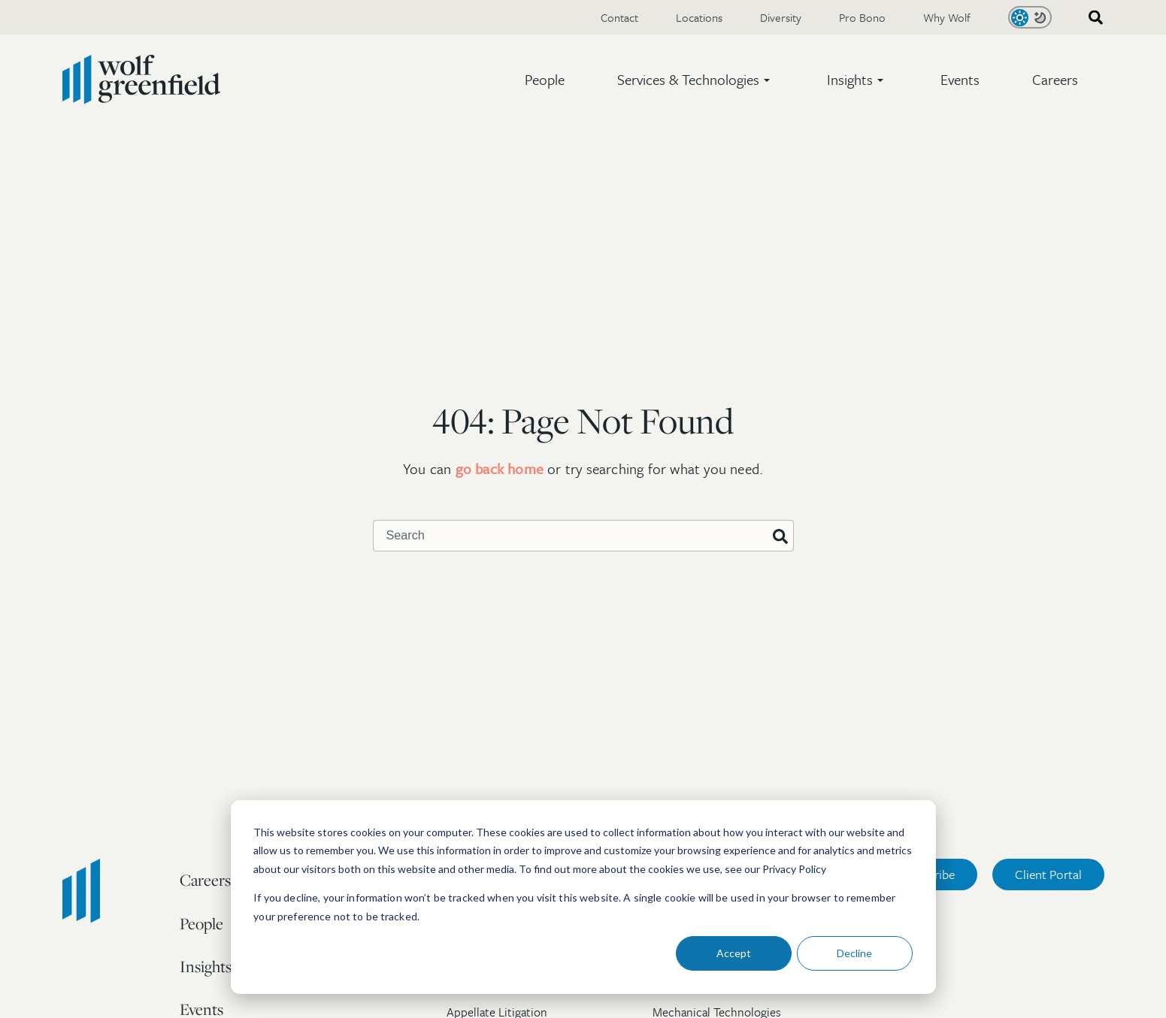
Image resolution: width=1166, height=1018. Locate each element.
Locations (699, 17)
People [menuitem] (201, 923)
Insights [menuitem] (206, 966)
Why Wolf (947, 17)
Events (960, 79)
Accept (733, 953)
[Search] (780, 537)
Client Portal (1048, 874)
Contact (619, 17)
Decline (854, 953)
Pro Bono (862, 17)
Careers (1055, 79)
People (545, 79)
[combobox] (1091, 17)
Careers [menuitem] (205, 879)
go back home (500, 468)
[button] (696, 80)
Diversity (780, 17)
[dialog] (583, 897)
